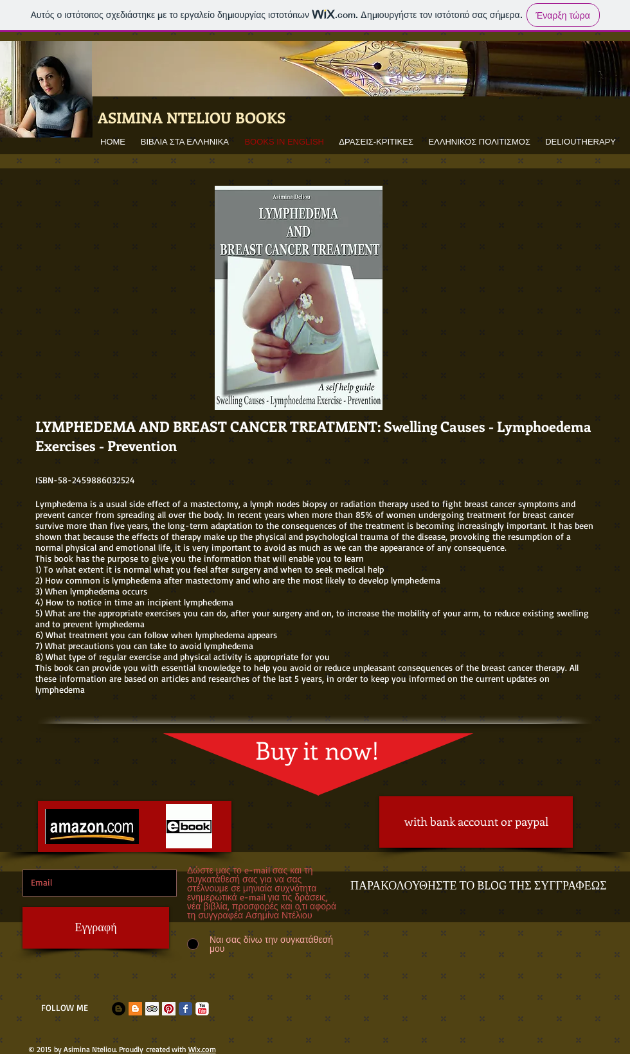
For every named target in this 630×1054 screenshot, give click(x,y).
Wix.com (202, 1049)
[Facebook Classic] (185, 1008)
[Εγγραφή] (95, 928)
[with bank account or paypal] (476, 822)
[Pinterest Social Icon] (169, 1008)
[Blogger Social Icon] (135, 1008)
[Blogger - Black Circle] (118, 1008)
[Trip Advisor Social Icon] (152, 1008)
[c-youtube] (202, 1008)
